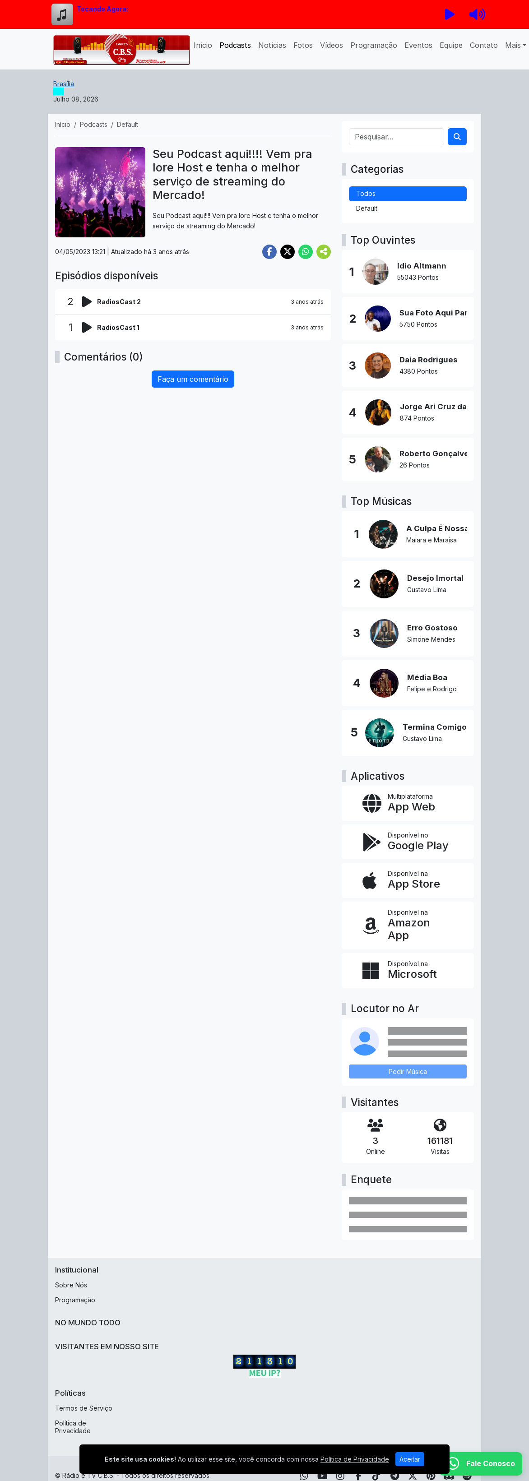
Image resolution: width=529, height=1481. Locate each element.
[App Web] (408, 803)
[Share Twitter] (287, 252)
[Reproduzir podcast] (89, 302)
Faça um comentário (193, 379)
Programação (373, 45)
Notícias (272, 45)
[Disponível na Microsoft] (408, 970)
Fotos (303, 45)
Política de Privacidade (73, 1427)
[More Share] (323, 252)
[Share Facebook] (269, 252)
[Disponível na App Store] (408, 880)
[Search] (457, 136)
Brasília (63, 84)
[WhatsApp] (480, 1464)
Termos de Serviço (83, 1408)
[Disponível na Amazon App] (408, 925)
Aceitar (409, 1459)
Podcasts (235, 45)
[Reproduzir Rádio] (450, 14)
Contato (484, 45)
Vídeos (331, 45)
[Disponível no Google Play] (408, 842)
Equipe (451, 45)
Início (203, 45)
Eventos (418, 45)
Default (366, 208)
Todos (366, 193)
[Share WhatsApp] (305, 252)
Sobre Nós (71, 1285)
